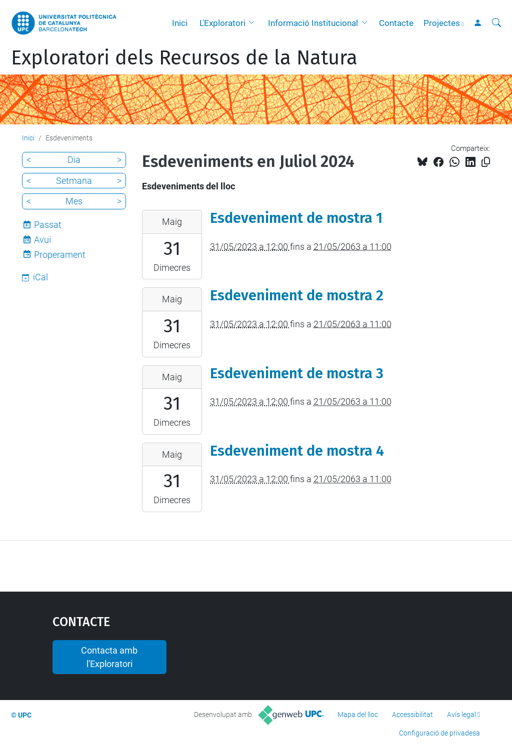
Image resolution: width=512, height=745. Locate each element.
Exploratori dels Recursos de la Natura (184, 58)
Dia (74, 159)
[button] (254, 23)
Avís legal (461, 715)
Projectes (442, 23)
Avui (42, 239)
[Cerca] (496, 22)
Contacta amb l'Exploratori (109, 657)
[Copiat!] (486, 162)
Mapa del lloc (358, 715)
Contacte (396, 23)
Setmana (74, 180)
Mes (74, 201)
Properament (60, 254)
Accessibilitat (412, 715)
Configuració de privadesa (439, 733)
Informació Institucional (313, 23)
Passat (48, 224)
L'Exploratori (223, 23)
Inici (180, 23)
